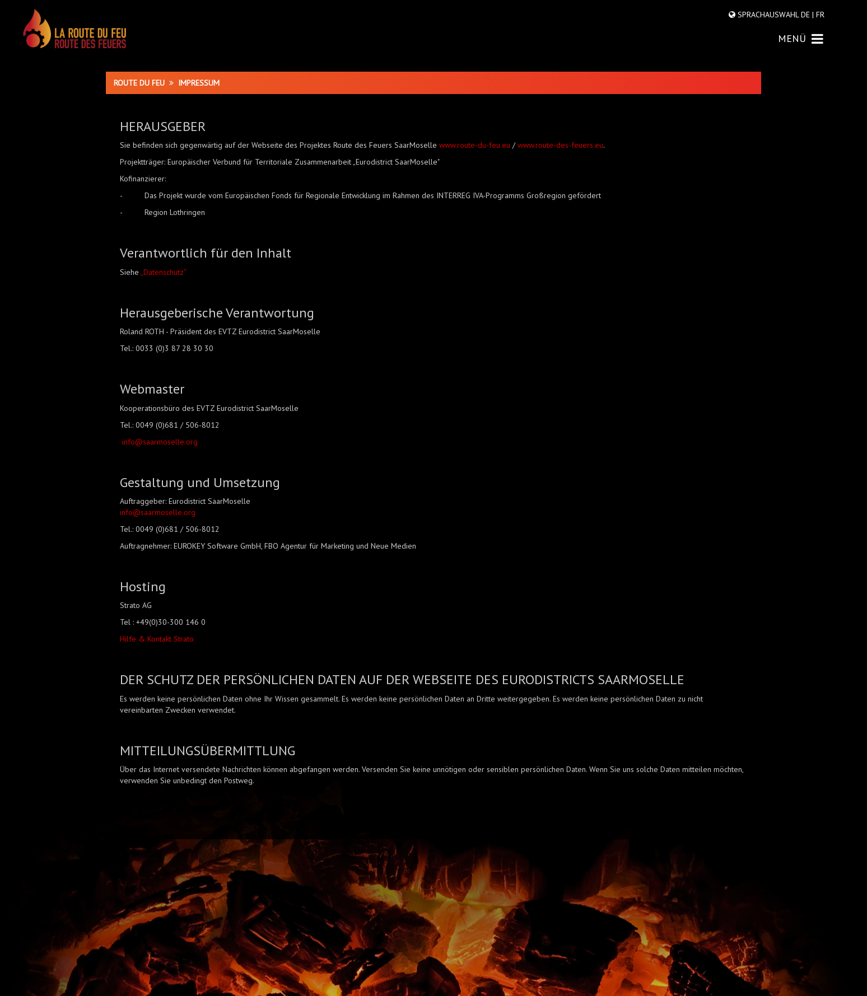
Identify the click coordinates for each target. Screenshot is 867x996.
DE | (807, 15)
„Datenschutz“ (164, 272)
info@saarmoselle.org (160, 442)
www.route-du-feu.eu (474, 145)
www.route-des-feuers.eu (560, 145)
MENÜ (800, 38)
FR (819, 15)
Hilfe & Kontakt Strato (157, 639)
